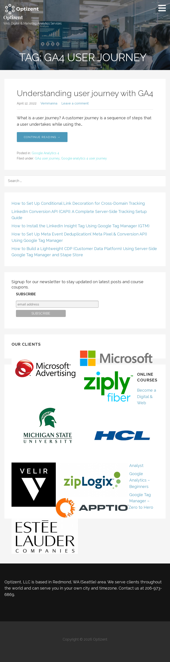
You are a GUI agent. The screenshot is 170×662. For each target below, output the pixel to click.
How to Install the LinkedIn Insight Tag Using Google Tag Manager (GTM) (80, 226)
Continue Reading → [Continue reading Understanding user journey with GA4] (42, 137)
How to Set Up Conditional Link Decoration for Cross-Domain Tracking (78, 203)
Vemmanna (49, 103)
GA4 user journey (47, 158)
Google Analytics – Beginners (139, 480)
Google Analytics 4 (45, 153)
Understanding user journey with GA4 (85, 93)
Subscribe (26, 294)
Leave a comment (75, 103)
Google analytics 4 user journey (84, 158)
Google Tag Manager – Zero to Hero (140, 501)
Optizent (13, 17)
